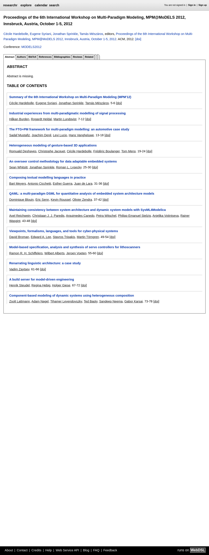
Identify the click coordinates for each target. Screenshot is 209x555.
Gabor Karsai (133, 301)
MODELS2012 (31, 47)
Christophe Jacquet (51, 151)
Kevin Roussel (61, 199)
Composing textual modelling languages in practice (47, 177)
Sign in (192, 5)
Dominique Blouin (21, 199)
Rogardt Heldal (41, 119)
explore (25, 5)
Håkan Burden (19, 119)
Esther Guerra (62, 183)
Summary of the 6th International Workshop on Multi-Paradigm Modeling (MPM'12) (70, 97)
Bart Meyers (17, 183)
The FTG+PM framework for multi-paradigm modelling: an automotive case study (69, 129)
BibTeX (32, 57)
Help (48, 550)
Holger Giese (61, 285)
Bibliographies (62, 57)
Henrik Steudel (19, 285)
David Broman (19, 237)
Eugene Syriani (40, 34)
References (45, 57)
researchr (10, 5)
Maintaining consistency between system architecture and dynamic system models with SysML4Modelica (87, 210)
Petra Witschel (106, 215)
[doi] (138, 39)
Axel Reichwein (19, 215)
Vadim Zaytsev (19, 269)
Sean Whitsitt (18, 167)
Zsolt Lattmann (19, 301)
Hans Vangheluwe (81, 135)
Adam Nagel (40, 301)
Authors (21, 57)
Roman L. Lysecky (68, 167)
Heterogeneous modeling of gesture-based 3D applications (53, 145)
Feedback (110, 550)
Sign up (203, 5)
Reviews (77, 57)
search (54, 5)
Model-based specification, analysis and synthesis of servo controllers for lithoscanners (74, 247)
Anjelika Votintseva (165, 215)
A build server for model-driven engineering (41, 279)
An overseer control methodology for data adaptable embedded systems (63, 161)
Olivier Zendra (82, 199)
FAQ (96, 550)
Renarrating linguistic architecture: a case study (45, 263)
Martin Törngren (88, 237)
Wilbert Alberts (54, 253)
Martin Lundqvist (64, 119)
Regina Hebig (40, 285)
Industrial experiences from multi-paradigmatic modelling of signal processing (67, 113)
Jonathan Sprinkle (65, 34)
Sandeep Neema (111, 301)
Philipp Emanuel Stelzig (134, 215)
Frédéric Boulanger (106, 151)
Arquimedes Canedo (80, 215)
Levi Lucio (60, 135)
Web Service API (67, 550)
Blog (86, 550)
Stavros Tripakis (64, 237)
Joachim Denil (41, 135)
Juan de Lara (83, 183)
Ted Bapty (90, 301)
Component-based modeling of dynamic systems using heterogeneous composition (71, 295)
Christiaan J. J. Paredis (48, 215)
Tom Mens (128, 151)
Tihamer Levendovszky (66, 301)
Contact (22, 550)
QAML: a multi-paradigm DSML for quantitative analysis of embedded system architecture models (81, 193)
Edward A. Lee (41, 237)
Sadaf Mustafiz (19, 135)
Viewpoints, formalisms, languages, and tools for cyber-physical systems (63, 231)
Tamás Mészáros (91, 34)
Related (89, 57)
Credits (36, 550)
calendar (41, 5)
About (9, 550)
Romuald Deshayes (22, 151)
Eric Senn (42, 199)
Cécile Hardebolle (15, 34)
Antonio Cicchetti (39, 183)
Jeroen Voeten (76, 253)
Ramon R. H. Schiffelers (26, 253)
